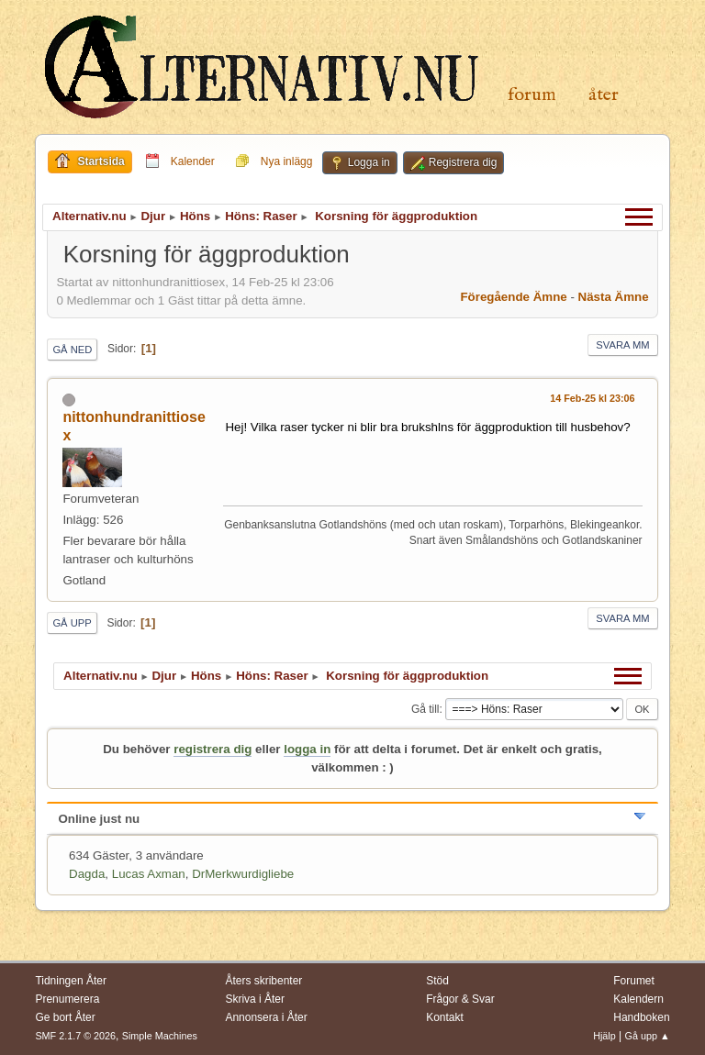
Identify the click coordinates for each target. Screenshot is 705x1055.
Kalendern (638, 999)
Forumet (634, 980)
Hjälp (604, 1035)
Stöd (437, 980)
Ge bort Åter (65, 1017)
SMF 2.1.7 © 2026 (75, 1035)
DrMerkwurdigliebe (243, 874)
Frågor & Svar (460, 999)
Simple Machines (159, 1035)
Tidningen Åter (70, 980)
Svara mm (622, 344)
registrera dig (212, 749)
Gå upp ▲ (647, 1035)
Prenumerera (67, 999)
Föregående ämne (513, 297)
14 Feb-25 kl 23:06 (592, 398)
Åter (603, 94)
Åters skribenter (263, 980)
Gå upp (71, 622)
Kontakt (445, 1017)
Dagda (87, 874)
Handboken (641, 1017)
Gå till (425, 709)
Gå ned (72, 349)
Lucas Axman (148, 874)
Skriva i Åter (255, 999)
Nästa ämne (613, 297)
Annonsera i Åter (266, 1017)
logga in (307, 749)
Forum (532, 94)
